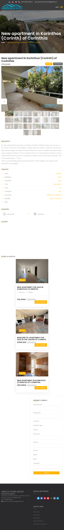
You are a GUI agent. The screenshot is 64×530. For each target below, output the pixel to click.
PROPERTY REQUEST (40, 524)
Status (35, 429)
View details (41, 302)
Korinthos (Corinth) (54, 195)
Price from (36, 434)
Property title (37, 404)
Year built (36, 463)
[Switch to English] (12, 2)
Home (3, 42)
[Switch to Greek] (9, 2)
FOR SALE (36, 515)
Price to (35, 442)
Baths (35, 455)
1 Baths (29, 292)
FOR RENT (36, 518)
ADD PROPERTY (38, 521)
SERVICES (36, 512)
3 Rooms (21, 292)
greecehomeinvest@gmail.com (46, 2)
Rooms (35, 450)
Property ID (36, 413)
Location (36, 421)
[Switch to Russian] (16, 2)
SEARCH (46, 473)
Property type (37, 425)
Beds (35, 459)
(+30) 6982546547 (25, 2)
